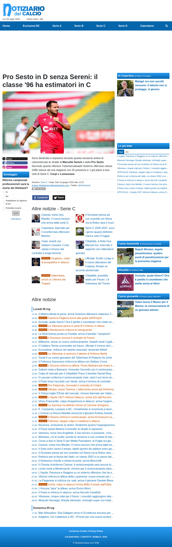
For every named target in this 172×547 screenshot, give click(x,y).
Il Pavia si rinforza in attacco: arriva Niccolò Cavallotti (70, 492)
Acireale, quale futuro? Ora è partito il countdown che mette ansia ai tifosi (81, 322)
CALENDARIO (72, 537)
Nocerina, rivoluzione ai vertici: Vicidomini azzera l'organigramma (77, 425)
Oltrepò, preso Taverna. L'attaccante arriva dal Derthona (76, 389)
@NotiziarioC (84, 185)
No (7, 196)
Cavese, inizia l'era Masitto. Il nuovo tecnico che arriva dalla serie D (55, 218)
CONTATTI (86, 537)
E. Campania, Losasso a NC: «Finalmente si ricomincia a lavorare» (78, 409)
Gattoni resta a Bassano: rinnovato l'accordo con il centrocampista (77, 369)
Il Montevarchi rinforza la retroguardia (65, 329)
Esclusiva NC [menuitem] (31, 25)
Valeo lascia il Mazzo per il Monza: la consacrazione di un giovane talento (152, 306)
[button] (16, 213)
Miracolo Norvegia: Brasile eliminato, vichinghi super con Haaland (77, 500)
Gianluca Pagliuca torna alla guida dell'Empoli (70, 318)
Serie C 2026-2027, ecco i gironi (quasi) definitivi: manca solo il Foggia (100, 232)
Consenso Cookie (78, 531)
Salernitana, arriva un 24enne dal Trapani (53, 279)
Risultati (16, 219)
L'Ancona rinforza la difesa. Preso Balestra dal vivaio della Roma (81, 365)
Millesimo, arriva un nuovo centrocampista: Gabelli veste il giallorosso (79, 341)
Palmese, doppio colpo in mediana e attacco (69, 421)
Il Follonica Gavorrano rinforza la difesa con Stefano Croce (73, 361)
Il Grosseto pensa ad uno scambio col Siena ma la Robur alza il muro (99, 218)
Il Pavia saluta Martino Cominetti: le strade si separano (71, 429)
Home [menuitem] (6, 25)
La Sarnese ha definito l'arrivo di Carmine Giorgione (74, 405)
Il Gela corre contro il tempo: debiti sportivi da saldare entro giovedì (78, 448)
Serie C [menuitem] (100, 25)
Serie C (44, 182)
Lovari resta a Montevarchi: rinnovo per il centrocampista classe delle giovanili (84, 468)
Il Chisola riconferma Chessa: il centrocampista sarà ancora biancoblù (79, 464)
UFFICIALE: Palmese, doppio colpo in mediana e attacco (144, 172)
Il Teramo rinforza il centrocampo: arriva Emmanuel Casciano (79, 417)
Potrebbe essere (13, 208)
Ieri (127, 152)
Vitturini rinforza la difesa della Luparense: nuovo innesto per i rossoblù (80, 476)
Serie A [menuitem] (57, 25)
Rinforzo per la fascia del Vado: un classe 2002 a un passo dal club (78, 456)
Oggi (120, 152)
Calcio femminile (128, 243)
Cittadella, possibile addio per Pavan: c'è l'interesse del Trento (97, 279)
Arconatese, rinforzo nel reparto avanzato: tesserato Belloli (72, 349)
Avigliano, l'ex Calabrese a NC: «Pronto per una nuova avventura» (77, 516)
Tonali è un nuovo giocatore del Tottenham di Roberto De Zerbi (75, 357)
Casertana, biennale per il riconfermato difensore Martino (55, 232)
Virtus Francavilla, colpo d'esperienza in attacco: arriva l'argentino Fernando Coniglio (88, 401)
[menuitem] (166, 26)
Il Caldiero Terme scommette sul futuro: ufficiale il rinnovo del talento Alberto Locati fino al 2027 (94, 345)
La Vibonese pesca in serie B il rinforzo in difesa (71, 326)
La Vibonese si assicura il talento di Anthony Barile (73, 353)
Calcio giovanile (128, 296)
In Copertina (125, 75)
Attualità (123, 270)
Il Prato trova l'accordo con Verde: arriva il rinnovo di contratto (75, 381)
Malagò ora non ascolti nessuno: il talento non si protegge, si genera (151, 85)
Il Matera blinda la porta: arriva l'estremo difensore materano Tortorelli (79, 314)
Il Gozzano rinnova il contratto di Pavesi (67, 337)
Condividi (41, 197)
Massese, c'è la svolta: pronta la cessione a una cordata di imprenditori (80, 437)
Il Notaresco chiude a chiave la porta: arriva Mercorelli (70, 460)
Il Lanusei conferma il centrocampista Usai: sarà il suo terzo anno (77, 377)
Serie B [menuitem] (78, 25)
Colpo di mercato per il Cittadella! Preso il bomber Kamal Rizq (75, 373)
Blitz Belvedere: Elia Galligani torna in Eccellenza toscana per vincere (79, 512)
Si (7, 192)
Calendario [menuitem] (147, 25)
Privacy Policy (96, 531)
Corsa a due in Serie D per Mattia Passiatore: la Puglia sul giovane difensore (83, 440)
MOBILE (97, 537)
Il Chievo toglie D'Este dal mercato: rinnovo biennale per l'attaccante (78, 393)
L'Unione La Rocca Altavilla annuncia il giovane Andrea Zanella (75, 413)
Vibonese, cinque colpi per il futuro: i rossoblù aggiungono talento (77, 496)
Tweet (59, 197)
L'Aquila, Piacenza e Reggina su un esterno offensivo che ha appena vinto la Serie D (88, 472)
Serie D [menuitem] (122, 25)
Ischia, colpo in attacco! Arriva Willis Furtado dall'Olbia (75, 484)
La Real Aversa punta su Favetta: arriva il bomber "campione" (75, 333)
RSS (105, 537)
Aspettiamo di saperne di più (16, 202)
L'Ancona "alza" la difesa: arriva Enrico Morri (65, 488)
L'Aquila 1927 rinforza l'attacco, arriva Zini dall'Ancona (75, 397)
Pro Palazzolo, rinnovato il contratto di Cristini (70, 385)
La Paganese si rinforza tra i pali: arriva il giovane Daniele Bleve (76, 480)
